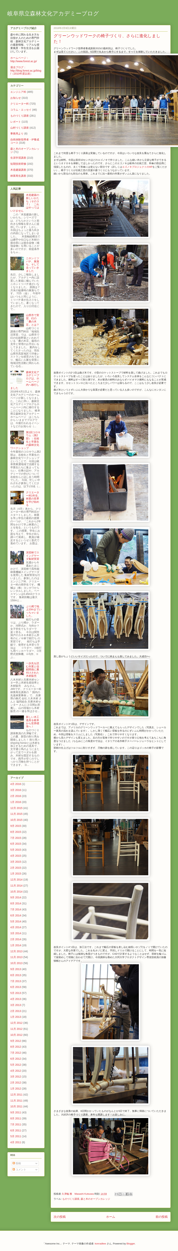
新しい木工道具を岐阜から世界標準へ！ (32, 721)
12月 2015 (16, 808)
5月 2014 (15, 921)
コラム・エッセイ (20, 109)
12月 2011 (16, 1094)
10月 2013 (16, 963)
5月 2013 (15, 992)
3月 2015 (15, 861)
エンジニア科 (18, 91)
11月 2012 (16, 1028)
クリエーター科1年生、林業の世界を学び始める (33, 498)
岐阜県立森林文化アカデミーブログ (53, 14)
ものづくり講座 (70, 1198)
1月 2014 (15, 945)
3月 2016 (15, 789)
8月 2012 (15, 1046)
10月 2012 (16, 1034)
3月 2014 (15, 933)
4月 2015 (15, 855)
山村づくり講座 (19, 127)
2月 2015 (15, 867)
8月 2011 (15, 1118)
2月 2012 (15, 1082)
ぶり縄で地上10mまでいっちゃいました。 (34, 611)
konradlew (100, 1243)
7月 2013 (15, 981)
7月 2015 (15, 837)
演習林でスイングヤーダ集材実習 (32, 555)
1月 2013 (15, 1016)
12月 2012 (16, 1022)
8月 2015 (15, 831)
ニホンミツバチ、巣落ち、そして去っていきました (32, 264)
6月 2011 (15, 1130)
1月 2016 (15, 802)
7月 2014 (15, 909)
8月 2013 (15, 975)
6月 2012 (15, 1058)
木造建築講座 (18, 169)
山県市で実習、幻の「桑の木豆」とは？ (32, 320)
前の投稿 (162, 1216)
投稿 (17, 1163)
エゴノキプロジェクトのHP (137, 166)
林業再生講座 (18, 175)
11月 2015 (16, 813)
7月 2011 (15, 1124)
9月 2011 (15, 1112)
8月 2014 (15, 903)
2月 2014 (15, 939)
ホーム (110, 1216)
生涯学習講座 (18, 157)
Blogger (130, 1243)
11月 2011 (16, 1100)
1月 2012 (15, 1088)
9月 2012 (15, 1040)
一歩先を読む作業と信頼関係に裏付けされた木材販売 (32, 669)
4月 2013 (15, 998)
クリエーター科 (19, 103)
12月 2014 (16, 879)
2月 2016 (15, 796)
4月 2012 (15, 1070)
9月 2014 (15, 897)
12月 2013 (16, 951)
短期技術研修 (18, 163)
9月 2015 (15, 825)
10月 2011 (16, 1106)
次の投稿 (60, 1216)
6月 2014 (15, 915)
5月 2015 (15, 849)
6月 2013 (15, 986)
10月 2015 (16, 819)
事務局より (17, 133)
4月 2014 (15, 927)
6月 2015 (15, 843)
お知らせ (15, 97)
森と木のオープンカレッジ (95, 1198)
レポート (15, 121)
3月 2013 (15, 1005)
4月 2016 (15, 783)
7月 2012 (15, 1052)
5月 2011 (15, 1136)
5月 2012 (15, 1064)
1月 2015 (15, 873)
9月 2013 (15, 969)
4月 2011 (15, 1142)
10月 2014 (16, 891)
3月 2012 (15, 1076)
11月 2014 (16, 885)
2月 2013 (15, 1011)
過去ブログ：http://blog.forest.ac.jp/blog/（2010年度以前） (25, 70)
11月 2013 (16, 957)
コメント (19, 1169)
